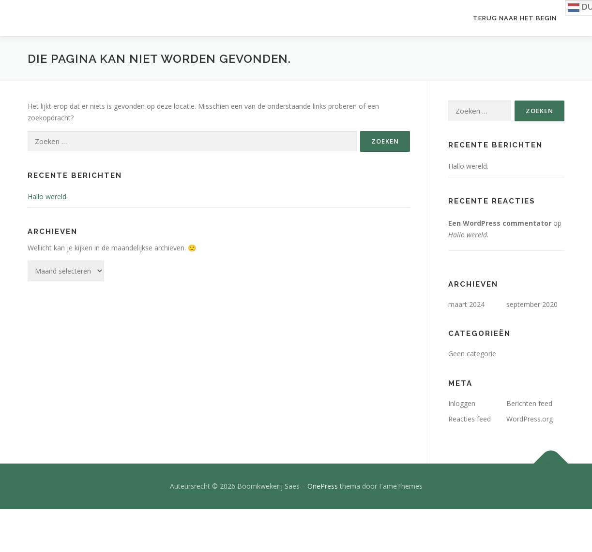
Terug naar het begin (515, 18)
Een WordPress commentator (499, 223)
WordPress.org (529, 418)
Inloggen (461, 403)
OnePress (322, 486)
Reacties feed (469, 418)
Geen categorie (472, 353)
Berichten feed (529, 403)
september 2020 (532, 304)
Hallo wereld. (48, 196)
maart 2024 (466, 304)
